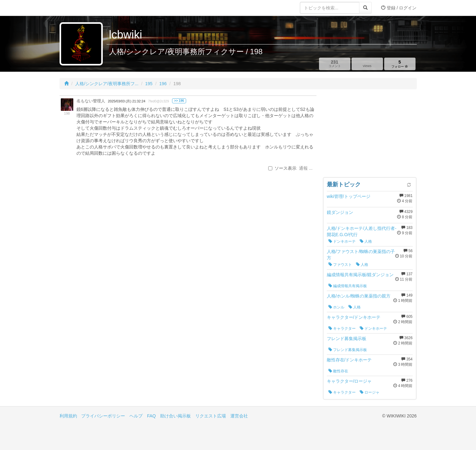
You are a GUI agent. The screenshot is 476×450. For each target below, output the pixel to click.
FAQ (151, 415)
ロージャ (369, 392)
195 (148, 83)
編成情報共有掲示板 (347, 286)
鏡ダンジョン (340, 212)
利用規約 (68, 415)
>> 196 (179, 100)
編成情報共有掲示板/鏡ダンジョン (360, 274)
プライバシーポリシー (103, 415)
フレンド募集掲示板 (346, 338)
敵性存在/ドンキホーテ (349, 359)
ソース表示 (282, 168)
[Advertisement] (370, 135)
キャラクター (342, 328)
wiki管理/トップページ (348, 196)
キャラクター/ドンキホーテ (354, 317)
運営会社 (239, 415)
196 (162, 83)
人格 (366, 241)
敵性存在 (338, 371)
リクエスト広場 (210, 415)
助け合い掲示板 (175, 415)
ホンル (336, 307)
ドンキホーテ (342, 241)
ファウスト (340, 264)
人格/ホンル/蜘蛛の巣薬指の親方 (359, 295)
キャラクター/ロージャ (349, 381)
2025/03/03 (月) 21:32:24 (126, 101)
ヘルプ (136, 415)
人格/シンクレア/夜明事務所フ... (106, 83)
